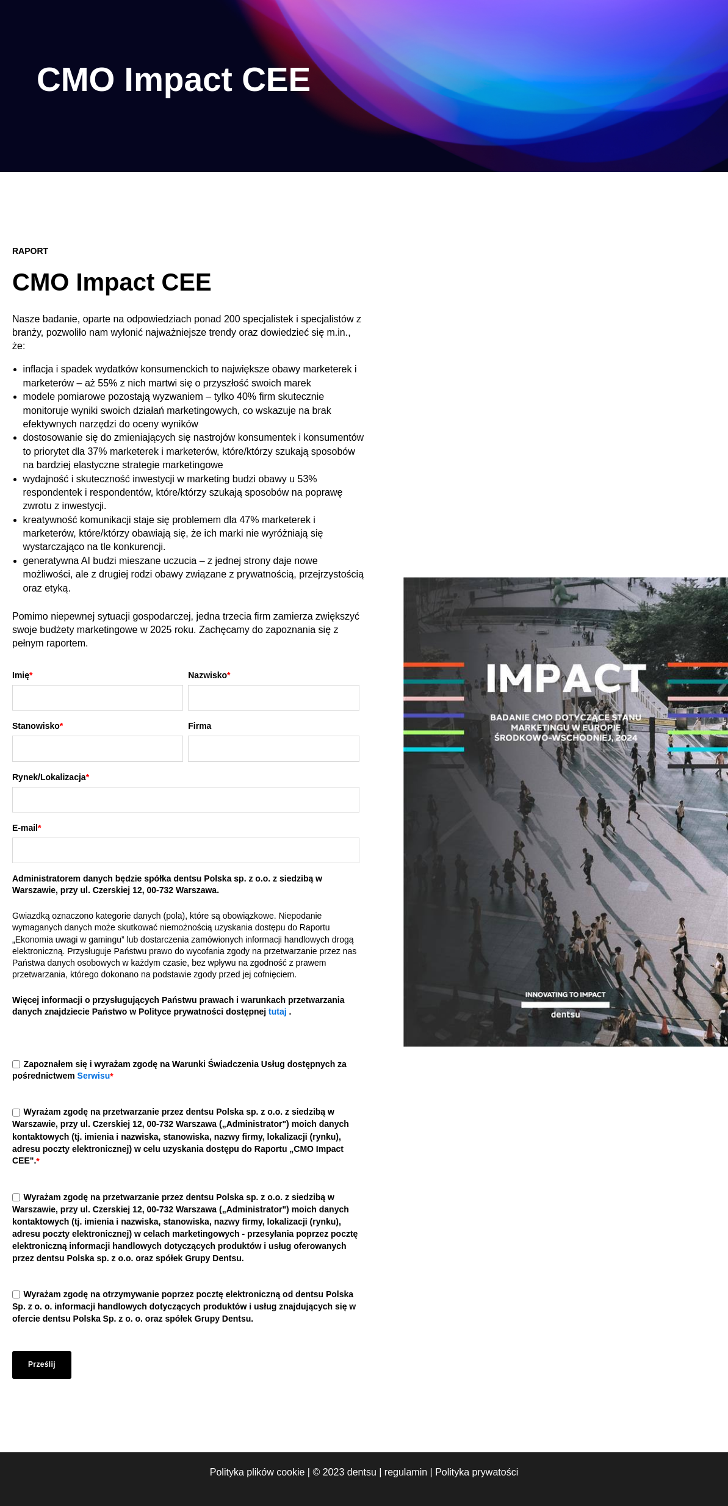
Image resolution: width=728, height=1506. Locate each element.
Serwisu (93, 1076)
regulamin (407, 1472)
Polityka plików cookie (257, 1472)
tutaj (278, 1011)
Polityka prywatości (476, 1472)
